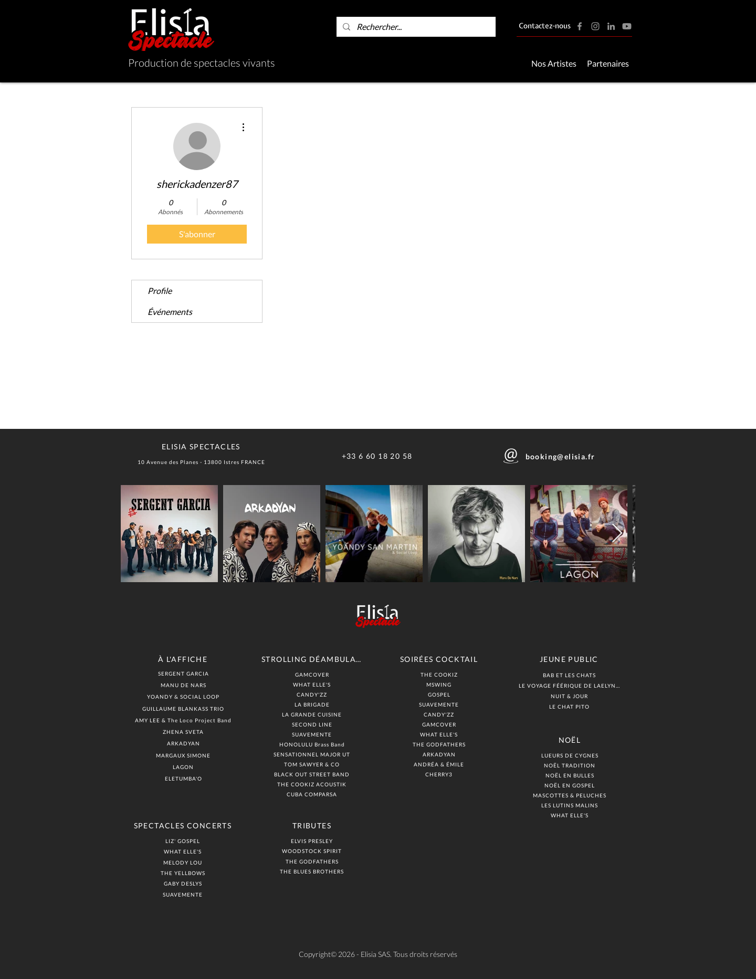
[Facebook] (579, 26)
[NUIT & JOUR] (570, 696)
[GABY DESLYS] (183, 883)
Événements (170, 312)
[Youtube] (627, 26)
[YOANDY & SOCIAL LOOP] (184, 696)
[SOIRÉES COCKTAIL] (439, 658)
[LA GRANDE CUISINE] (312, 714)
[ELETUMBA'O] (184, 778)
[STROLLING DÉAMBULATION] (312, 658)
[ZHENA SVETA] (184, 731)
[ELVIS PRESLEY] (312, 841)
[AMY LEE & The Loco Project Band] (184, 720)
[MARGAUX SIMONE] (184, 755)
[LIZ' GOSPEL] (183, 841)
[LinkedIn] (611, 26)
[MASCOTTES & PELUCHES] (570, 795)
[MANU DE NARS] (184, 685)
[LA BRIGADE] (312, 704)
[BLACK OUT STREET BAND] (312, 774)
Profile (160, 291)
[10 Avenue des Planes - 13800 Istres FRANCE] (202, 462)
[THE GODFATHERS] (312, 861)
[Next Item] (617, 533)
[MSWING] (439, 684)
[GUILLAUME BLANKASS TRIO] (184, 708)
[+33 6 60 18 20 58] (378, 456)
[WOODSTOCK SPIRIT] (312, 851)
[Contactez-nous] (544, 26)
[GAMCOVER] (312, 674)
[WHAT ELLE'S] (183, 851)
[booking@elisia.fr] (561, 456)
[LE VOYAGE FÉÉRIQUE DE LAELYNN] (570, 685)
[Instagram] (595, 26)
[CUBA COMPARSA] (312, 794)
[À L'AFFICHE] (183, 658)
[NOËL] (570, 739)
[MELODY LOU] (183, 862)
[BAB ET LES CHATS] (570, 675)
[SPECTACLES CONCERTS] (183, 825)
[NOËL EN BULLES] (570, 775)
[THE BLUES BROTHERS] (312, 871)
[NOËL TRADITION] (570, 765)
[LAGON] (184, 767)
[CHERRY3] (439, 774)
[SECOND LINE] (312, 724)
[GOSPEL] (439, 694)
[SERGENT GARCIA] (184, 673)
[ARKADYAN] (184, 743)
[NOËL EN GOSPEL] (570, 785)
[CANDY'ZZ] (312, 694)
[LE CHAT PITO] (570, 706)
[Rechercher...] (415, 27)
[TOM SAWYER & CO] (312, 764)
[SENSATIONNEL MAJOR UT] (312, 754)
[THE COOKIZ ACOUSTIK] (312, 784)
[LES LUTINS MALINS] (570, 805)
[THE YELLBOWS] (183, 873)
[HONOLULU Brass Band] (312, 744)
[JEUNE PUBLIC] (570, 658)
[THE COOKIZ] (439, 674)
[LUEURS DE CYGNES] (570, 755)
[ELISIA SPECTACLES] (202, 446)
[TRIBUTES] (312, 825)
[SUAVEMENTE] (183, 894)
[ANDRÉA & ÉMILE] (439, 764)
